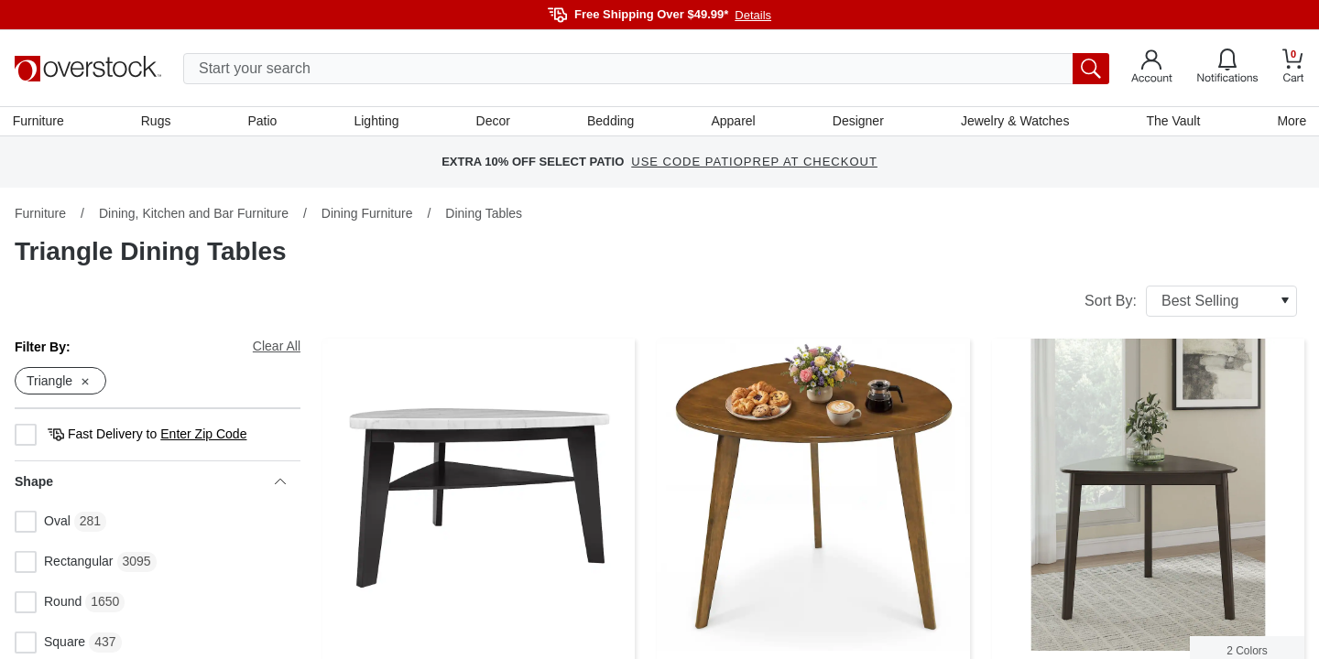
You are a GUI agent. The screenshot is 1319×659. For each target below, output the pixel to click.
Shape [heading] (150, 484)
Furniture (40, 121)
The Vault (1172, 121)
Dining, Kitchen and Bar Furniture (194, 215)
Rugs (158, 121)
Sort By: (1191, 303)
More (1289, 121)
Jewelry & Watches (1013, 121)
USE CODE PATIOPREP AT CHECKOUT (754, 164)
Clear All (276, 347)
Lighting (376, 121)
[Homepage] (88, 68)
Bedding (610, 121)
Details (753, 15)
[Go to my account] (1151, 68)
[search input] (646, 68)
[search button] (1091, 68)
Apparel (733, 121)
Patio (263, 121)
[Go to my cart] (1293, 68)
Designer (857, 121)
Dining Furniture (367, 215)
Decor (493, 121)
